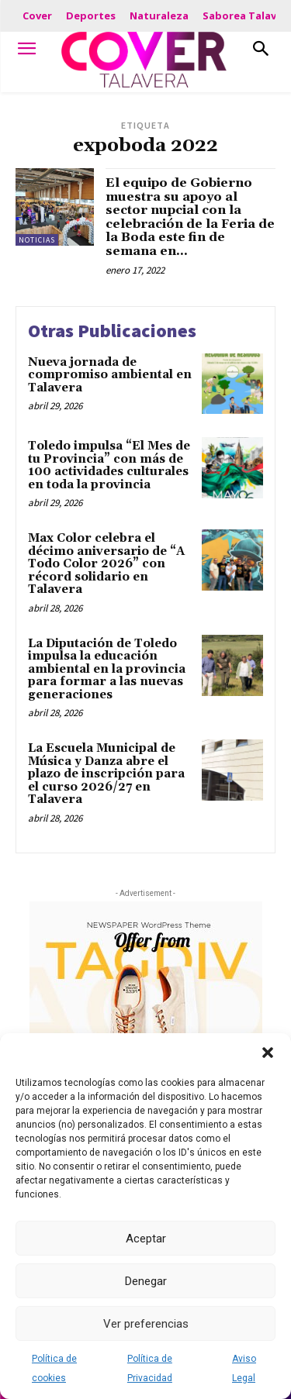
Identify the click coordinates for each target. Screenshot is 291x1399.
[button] (267, 1052)
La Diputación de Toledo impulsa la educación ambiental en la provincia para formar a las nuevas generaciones (106, 669)
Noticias (37, 240)
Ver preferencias (146, 1324)
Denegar (146, 1281)
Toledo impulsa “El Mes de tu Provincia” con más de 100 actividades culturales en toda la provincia (109, 465)
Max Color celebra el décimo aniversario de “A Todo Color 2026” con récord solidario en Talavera (106, 564)
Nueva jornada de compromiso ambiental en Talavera (110, 375)
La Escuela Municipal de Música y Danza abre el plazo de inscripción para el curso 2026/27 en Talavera (106, 774)
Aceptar (146, 1239)
